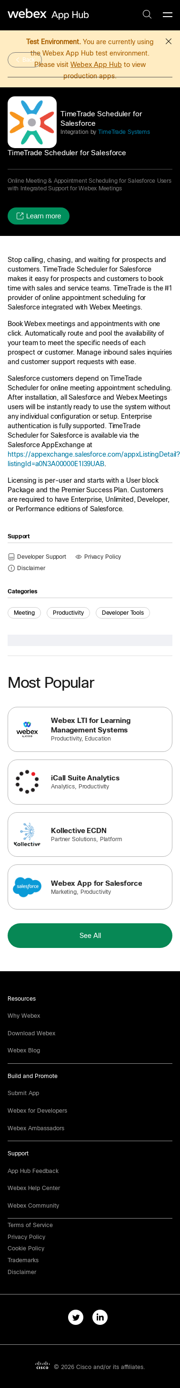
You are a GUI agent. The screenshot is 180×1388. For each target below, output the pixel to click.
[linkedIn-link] (102, 1319)
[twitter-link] (78, 1319)
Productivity (68, 613)
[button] (168, 40)
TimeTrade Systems (123, 132)
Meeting (24, 613)
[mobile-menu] (167, 15)
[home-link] (49, 14)
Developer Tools (123, 613)
